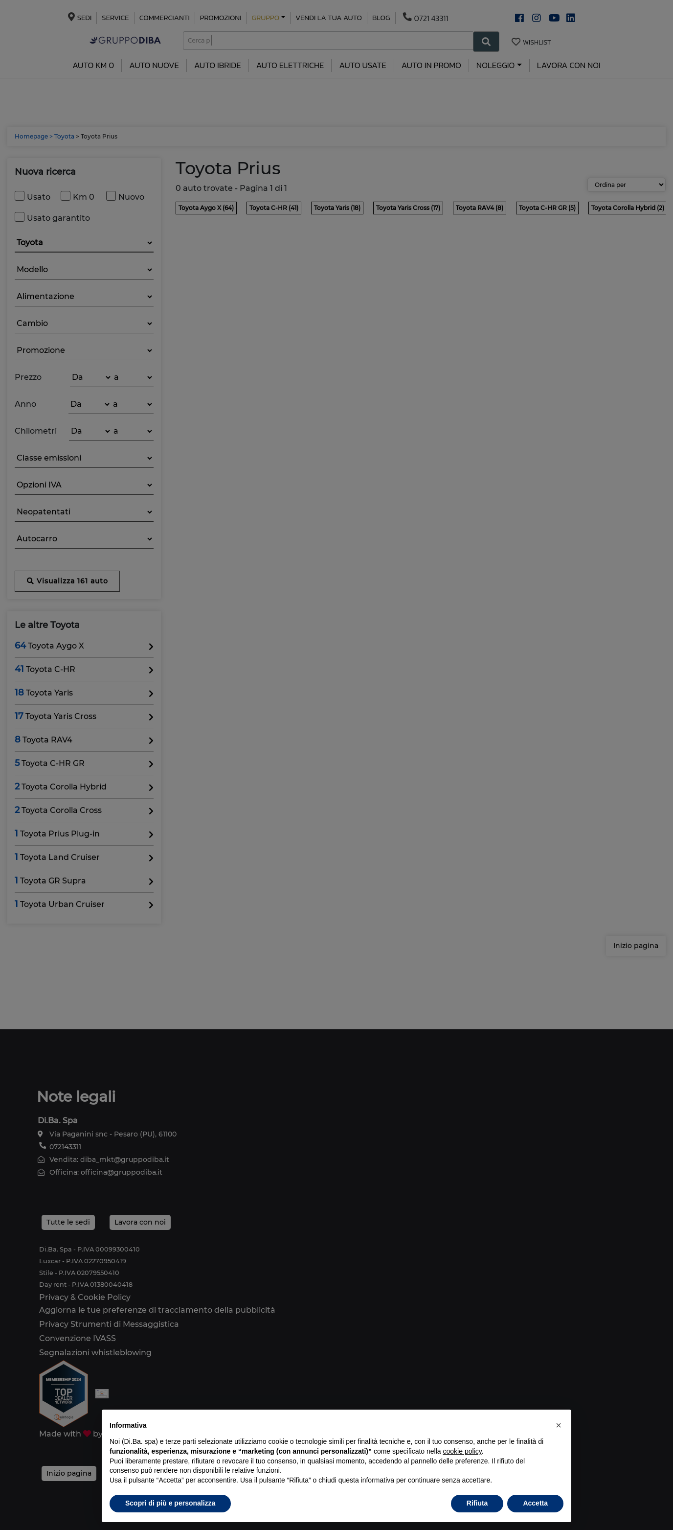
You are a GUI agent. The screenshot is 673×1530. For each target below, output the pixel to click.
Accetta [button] (535, 1503)
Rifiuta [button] (477, 1503)
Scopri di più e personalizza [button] (170, 1503)
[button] (558, 1425)
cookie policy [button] (462, 1451)
